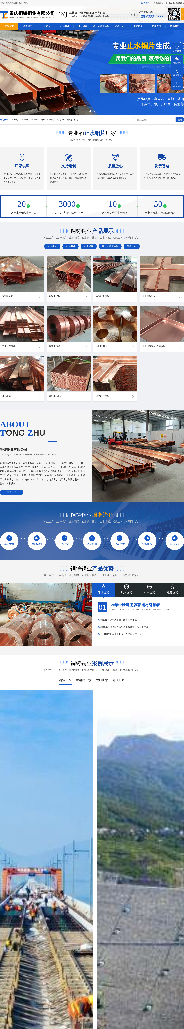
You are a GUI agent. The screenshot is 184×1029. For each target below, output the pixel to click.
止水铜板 (25, 120)
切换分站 (180, 3)
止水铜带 (35, 120)
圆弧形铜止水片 (74, 120)
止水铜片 (15, 120)
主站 (172, 3)
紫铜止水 (61, 120)
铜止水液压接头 (48, 120)
